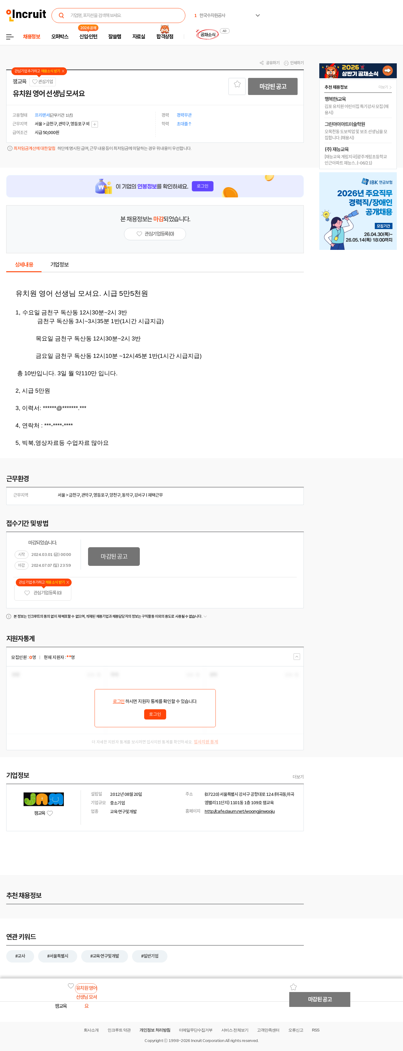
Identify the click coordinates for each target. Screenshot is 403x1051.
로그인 (119, 701)
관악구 (86, 495)
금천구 (74, 495)
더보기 (298, 777)
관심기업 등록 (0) (43, 593)
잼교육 (19, 81)
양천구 (115, 495)
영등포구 (100, 495)
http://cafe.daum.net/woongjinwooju (240, 811)
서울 (61, 495)
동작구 (127, 495)
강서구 (139, 495)
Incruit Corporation (207, 1040)
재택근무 (155, 495)
